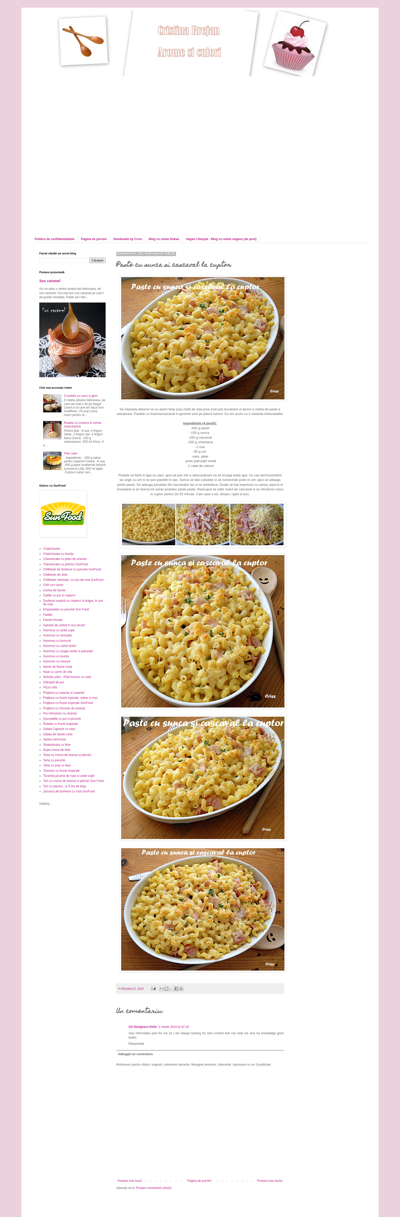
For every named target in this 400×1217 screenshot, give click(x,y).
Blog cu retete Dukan (164, 239)
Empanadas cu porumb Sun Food (66, 609)
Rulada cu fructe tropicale (60, 724)
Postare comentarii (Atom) (153, 1188)
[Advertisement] (82, 112)
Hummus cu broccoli (57, 641)
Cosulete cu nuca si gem (80, 396)
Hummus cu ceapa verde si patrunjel (68, 651)
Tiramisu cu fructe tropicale (61, 771)
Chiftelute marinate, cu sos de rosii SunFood (73, 580)
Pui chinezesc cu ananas (60, 713)
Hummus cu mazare (56, 661)
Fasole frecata (52, 620)
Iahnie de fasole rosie (57, 667)
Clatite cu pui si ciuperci (59, 595)
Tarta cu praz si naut (57, 765)
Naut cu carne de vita (57, 672)
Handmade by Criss (128, 239)
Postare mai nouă (130, 1181)
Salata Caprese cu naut (59, 729)
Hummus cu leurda (56, 656)
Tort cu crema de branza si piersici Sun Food (73, 781)
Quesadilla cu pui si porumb (62, 719)
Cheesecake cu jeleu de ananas (65, 559)
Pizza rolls (50, 687)
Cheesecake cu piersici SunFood (65, 564)
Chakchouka (51, 549)
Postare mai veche (269, 1181)
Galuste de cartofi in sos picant (64, 625)
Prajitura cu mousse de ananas (64, 708)
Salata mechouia (54, 739)
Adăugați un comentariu (135, 1054)
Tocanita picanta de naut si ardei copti (68, 776)
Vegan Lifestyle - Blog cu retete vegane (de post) (221, 239)
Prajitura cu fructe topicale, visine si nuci (70, 698)
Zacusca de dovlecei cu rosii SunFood (69, 791)
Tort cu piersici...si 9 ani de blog (64, 786)
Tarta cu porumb (54, 760)
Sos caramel (49, 281)
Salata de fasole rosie (57, 734)
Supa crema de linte (56, 750)
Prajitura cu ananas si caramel (63, 693)
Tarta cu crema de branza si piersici (67, 755)
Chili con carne (53, 585)
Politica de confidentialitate (54, 239)
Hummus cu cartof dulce (59, 646)
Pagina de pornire (94, 239)
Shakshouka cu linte (56, 745)
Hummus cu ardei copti (58, 630)
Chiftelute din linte (55, 575)
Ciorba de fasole (54, 590)
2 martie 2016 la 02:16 (173, 1027)
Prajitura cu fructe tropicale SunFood (68, 703)
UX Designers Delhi (143, 1027)
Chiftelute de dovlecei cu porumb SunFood (72, 569)
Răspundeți (136, 1043)
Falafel (47, 615)
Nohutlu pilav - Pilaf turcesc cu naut (67, 677)
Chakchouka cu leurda (58, 554)
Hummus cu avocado (57, 635)
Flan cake (70, 453)
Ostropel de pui (53, 682)
